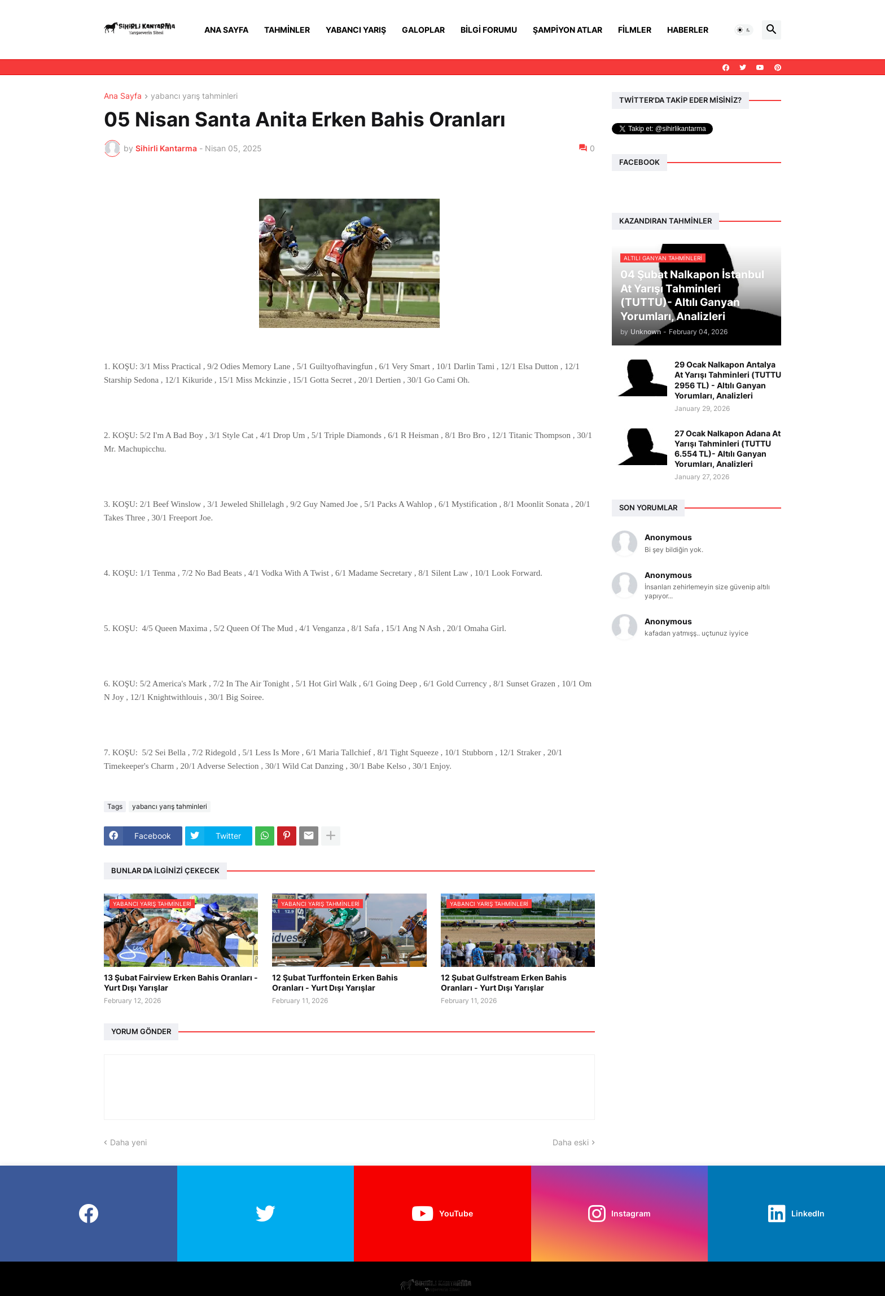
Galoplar (423, 29)
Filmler (634, 29)
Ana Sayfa (226, 29)
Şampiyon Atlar (567, 29)
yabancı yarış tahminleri (194, 96)
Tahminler (287, 29)
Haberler (687, 29)
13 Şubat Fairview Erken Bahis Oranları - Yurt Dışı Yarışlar (181, 982)
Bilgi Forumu (489, 29)
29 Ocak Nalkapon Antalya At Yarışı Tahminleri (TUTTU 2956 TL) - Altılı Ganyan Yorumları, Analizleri (727, 380)
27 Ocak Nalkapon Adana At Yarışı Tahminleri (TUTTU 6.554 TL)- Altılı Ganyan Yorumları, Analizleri (727, 448)
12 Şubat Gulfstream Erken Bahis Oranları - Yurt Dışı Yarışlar (504, 982)
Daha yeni (128, 1142)
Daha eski (571, 1142)
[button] (743, 30)
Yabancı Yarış (356, 29)
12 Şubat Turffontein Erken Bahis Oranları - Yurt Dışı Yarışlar (335, 982)
